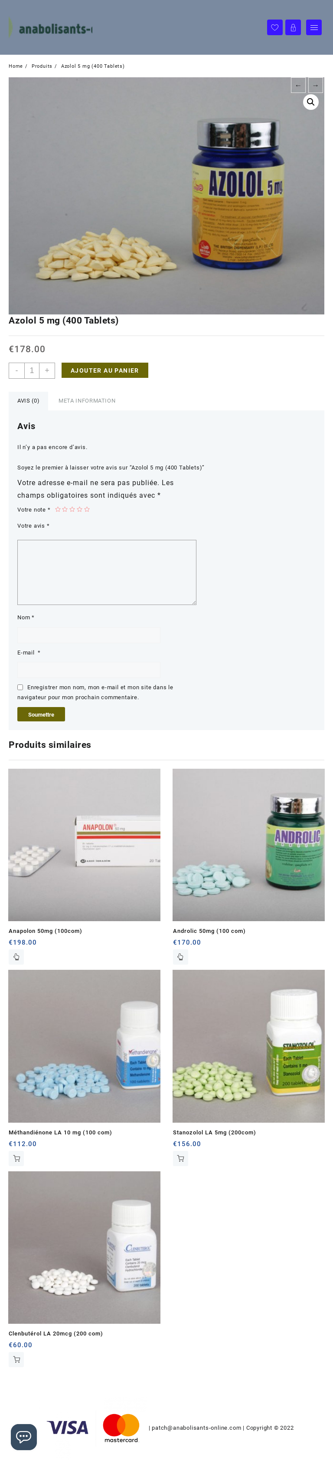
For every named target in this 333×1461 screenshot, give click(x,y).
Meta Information (87, 400)
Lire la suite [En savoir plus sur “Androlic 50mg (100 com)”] (180, 957)
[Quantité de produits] (31, 370)
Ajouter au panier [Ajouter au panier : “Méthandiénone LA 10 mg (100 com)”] (16, 1158)
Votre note (34, 509)
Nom (26, 617)
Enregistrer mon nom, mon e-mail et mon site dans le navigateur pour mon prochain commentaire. (95, 692)
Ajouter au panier (105, 370)
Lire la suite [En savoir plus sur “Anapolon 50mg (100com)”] (16, 957)
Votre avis (33, 525)
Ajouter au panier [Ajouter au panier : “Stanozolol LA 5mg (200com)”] (180, 1158)
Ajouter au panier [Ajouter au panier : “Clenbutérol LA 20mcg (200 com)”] (16, 1359)
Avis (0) (28, 400)
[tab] (28, 401)
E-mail (29, 652)
